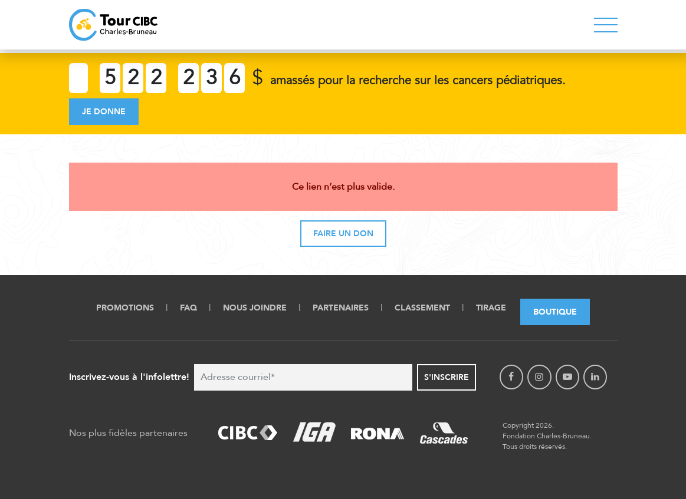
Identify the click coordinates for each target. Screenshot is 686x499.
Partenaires (341, 307)
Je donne (104, 111)
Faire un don (343, 233)
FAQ (188, 307)
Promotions (125, 307)
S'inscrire (446, 377)
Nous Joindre (255, 307)
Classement (422, 307)
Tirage (491, 307)
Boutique (555, 312)
